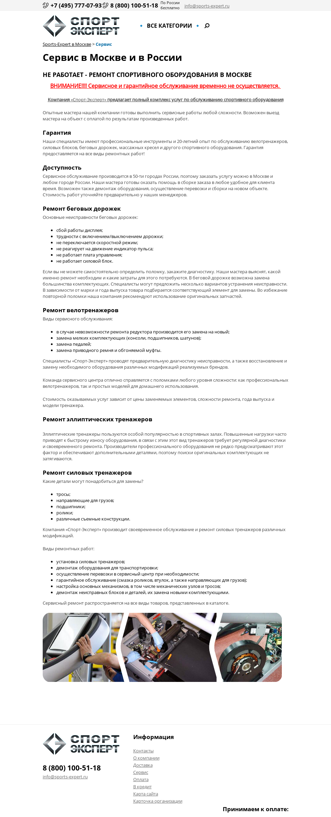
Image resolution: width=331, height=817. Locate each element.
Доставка (143, 765)
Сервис (104, 44)
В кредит (142, 786)
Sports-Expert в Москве (67, 44)
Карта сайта (145, 794)
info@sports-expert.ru (207, 6)
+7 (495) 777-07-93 (76, 5)
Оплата (141, 779)
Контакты (143, 751)
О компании (146, 758)
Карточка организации (157, 801)
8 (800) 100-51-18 (134, 5)
